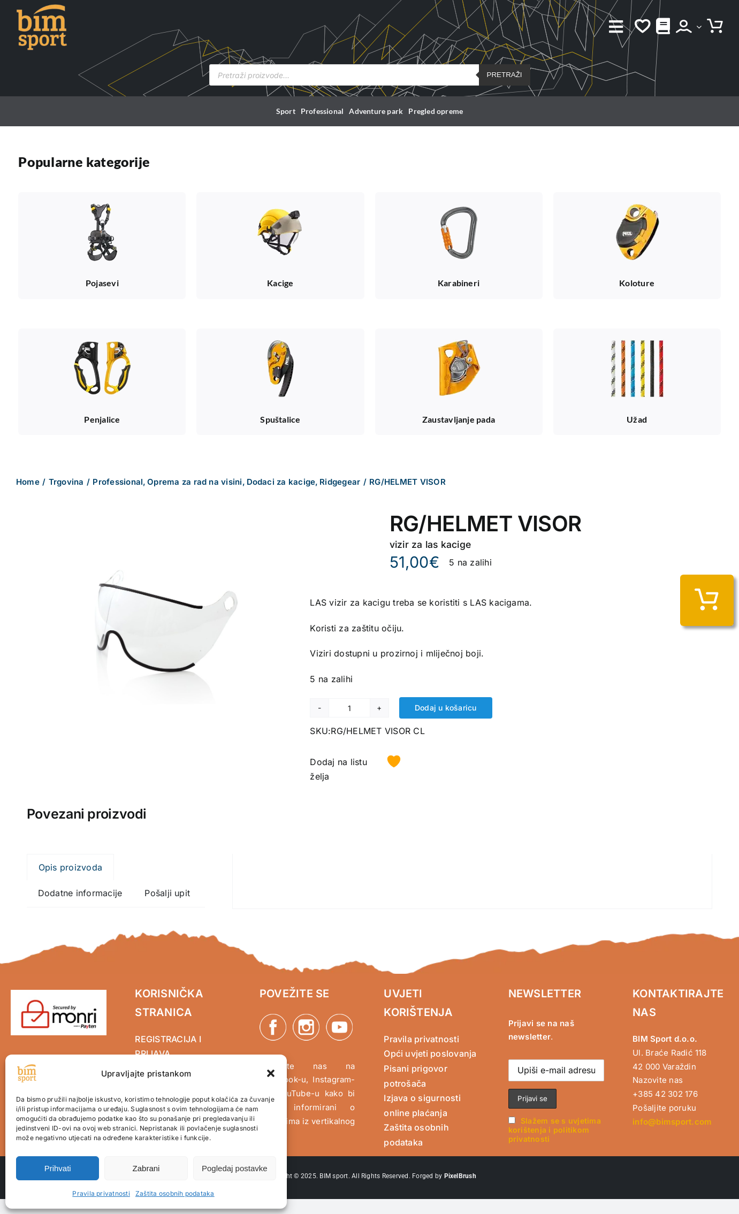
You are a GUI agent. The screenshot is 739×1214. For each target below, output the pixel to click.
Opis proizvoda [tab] (70, 867)
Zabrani (146, 1168)
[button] (270, 1073)
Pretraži (504, 75)
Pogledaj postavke (235, 1168)
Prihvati (57, 1168)
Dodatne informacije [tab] (80, 893)
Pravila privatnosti (101, 1193)
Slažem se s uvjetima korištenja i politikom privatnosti (554, 1129)
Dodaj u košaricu (446, 707)
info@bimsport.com (672, 1122)
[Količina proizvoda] (349, 707)
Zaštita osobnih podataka (175, 1193)
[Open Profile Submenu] (697, 27)
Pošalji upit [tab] (167, 893)
